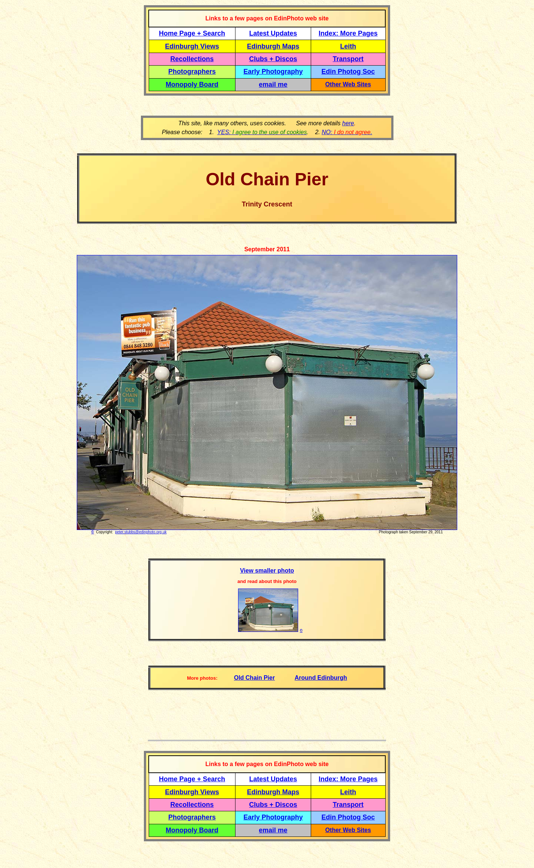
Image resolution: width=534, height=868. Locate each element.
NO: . (347, 132)
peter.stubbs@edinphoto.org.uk (141, 532)
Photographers (192, 71)
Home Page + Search (192, 33)
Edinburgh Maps (273, 46)
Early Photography (273, 71)
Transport (348, 59)
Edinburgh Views (192, 46)
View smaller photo (267, 570)
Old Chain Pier (254, 678)
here (348, 123)
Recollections (192, 59)
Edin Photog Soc (348, 71)
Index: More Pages (348, 33)
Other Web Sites (348, 84)
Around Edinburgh (321, 678)
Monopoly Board (192, 84)
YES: (262, 132)
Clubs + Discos (273, 59)
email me (273, 84)
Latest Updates (273, 33)
